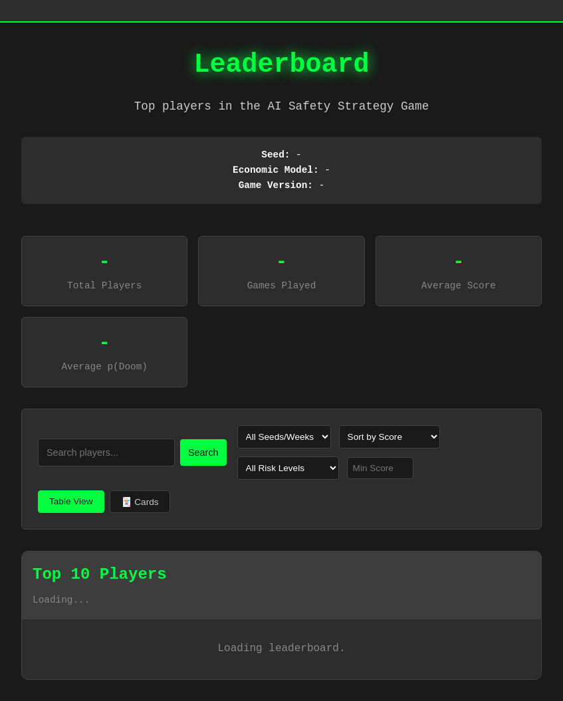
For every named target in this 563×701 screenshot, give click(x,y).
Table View (71, 501)
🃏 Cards (140, 502)
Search (203, 452)
